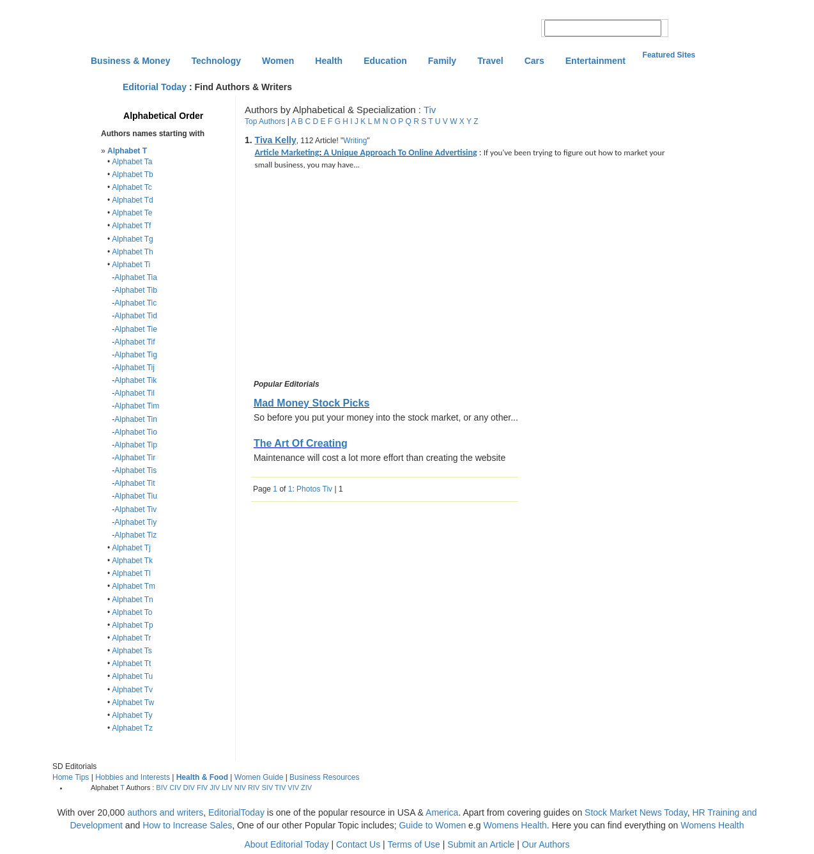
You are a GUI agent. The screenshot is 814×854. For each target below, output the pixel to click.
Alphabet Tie (135, 329)
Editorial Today (155, 87)
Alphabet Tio (135, 432)
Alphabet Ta (132, 161)
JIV (215, 787)
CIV (175, 787)
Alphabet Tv (132, 689)
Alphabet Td (132, 200)
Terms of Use (413, 844)
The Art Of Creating (301, 443)
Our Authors (546, 844)
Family (442, 61)
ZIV (306, 787)
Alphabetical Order (163, 116)
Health (328, 61)
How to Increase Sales (187, 825)
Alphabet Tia (135, 277)
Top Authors (265, 121)
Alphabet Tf (131, 225)
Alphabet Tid (135, 315)
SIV (267, 787)
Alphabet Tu (132, 676)
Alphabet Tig (135, 354)
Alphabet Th (132, 251)
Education (385, 61)
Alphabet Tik (135, 380)
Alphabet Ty (132, 715)
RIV (253, 787)
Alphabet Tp (132, 625)
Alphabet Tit (134, 483)
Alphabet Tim (136, 405)
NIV (240, 787)
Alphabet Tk (132, 560)
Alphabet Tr (131, 637)
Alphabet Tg (132, 239)
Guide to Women (432, 825)
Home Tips (70, 777)
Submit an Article (480, 844)
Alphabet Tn (132, 599)
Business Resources (324, 777)
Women (278, 61)
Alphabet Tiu (135, 496)
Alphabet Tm (133, 586)
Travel (490, 61)
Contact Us (358, 844)
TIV (280, 787)
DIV (189, 787)
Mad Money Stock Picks (311, 403)
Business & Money (130, 61)
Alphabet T (127, 150)
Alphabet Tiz (135, 535)
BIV (161, 787)
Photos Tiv (314, 489)
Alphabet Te (132, 212)
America (442, 812)
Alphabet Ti (131, 264)
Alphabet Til (134, 393)
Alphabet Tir (134, 457)
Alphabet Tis (135, 470)
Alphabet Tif (134, 342)
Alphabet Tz (132, 728)
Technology (216, 61)
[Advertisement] (358, 276)
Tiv (430, 109)
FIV (202, 787)
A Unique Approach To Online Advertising (400, 152)
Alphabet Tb (132, 174)
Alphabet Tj (131, 547)
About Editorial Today (287, 844)
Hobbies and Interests (132, 777)
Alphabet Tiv (135, 509)
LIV (227, 787)
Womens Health (514, 825)
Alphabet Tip (135, 444)
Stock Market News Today (636, 812)
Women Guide (258, 777)
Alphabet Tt (131, 663)
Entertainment (595, 61)
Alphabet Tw (133, 702)
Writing (355, 140)
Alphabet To (132, 612)
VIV (293, 787)
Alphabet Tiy (135, 522)
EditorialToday (236, 812)
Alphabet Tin (135, 419)
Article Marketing (287, 152)
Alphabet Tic (135, 303)
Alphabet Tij (134, 367)
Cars (534, 61)
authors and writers (165, 812)
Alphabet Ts (132, 650)
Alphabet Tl (131, 573)
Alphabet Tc (132, 187)
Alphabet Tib (135, 290)
